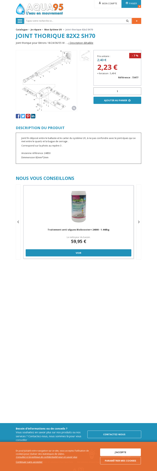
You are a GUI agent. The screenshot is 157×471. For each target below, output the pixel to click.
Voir (78, 252)
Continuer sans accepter (29, 461)
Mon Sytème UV (53, 29)
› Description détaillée (80, 43)
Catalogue (22, 29)
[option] (85, 55)
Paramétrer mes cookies (120, 460)
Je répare (36, 29)
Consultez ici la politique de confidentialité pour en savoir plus (46, 456)
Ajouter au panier (115, 100)
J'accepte (120, 452)
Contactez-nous (114, 434)
